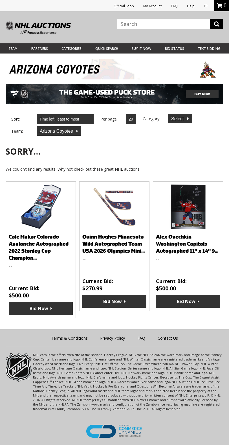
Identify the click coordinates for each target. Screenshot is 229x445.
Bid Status (174, 48)
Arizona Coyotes (57, 131)
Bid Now (39, 308)
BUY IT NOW (141, 48)
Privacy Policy (112, 338)
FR (206, 6)
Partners (39, 48)
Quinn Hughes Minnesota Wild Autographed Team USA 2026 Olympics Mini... (113, 243)
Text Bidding (209, 48)
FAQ (174, 6)
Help (191, 6)
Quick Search (106, 48)
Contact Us (168, 338)
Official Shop (124, 6)
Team (12, 48)
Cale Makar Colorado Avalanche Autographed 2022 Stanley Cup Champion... (39, 247)
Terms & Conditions (69, 338)
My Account (152, 6)
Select (178, 118)
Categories (71, 48)
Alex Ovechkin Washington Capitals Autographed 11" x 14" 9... (187, 243)
